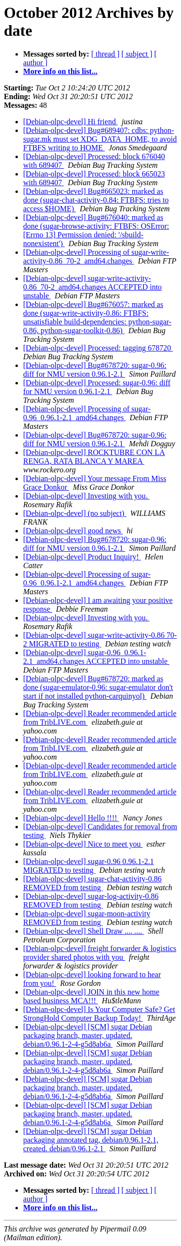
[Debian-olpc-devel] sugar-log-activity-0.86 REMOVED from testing (90, 900)
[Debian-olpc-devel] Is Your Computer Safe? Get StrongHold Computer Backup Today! (99, 1013)
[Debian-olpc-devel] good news (73, 531)
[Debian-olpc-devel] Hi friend (70, 121)
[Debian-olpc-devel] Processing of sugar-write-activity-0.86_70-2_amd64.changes (96, 256)
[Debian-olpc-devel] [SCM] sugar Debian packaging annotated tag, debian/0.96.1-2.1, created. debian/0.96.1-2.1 (90, 1140)
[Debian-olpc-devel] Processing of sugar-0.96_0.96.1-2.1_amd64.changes (87, 413)
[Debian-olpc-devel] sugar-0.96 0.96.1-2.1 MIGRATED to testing (88, 865)
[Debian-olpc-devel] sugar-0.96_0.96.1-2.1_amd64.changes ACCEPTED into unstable (96, 656)
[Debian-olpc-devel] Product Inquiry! (82, 557)
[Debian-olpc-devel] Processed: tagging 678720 (98, 348)
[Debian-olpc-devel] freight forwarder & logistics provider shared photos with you (99, 952)
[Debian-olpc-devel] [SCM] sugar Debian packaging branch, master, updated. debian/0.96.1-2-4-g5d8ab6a (87, 1035)
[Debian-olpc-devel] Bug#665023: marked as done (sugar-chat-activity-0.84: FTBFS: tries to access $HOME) (95, 200)
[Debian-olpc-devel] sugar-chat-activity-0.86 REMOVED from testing (92, 883)
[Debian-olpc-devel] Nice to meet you (82, 844)
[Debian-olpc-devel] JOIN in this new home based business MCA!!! (91, 996)
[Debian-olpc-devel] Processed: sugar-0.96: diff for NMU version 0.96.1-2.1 (96, 387)
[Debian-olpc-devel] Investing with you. (86, 496)
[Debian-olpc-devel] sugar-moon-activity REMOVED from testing (86, 917)
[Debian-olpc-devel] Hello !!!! (71, 818)
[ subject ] (137, 54)
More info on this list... (60, 71)
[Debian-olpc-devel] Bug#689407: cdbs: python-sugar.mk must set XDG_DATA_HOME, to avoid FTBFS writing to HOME (100, 139)
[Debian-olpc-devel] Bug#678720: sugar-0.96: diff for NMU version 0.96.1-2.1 (95, 369)
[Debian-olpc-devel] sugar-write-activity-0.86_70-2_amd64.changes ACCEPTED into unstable (92, 287)
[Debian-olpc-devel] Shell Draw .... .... (83, 931)
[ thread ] (105, 54)
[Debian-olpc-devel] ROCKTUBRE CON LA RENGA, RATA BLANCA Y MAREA (94, 456)
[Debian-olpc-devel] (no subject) (74, 513)
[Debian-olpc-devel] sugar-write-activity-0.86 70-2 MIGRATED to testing (100, 639)
